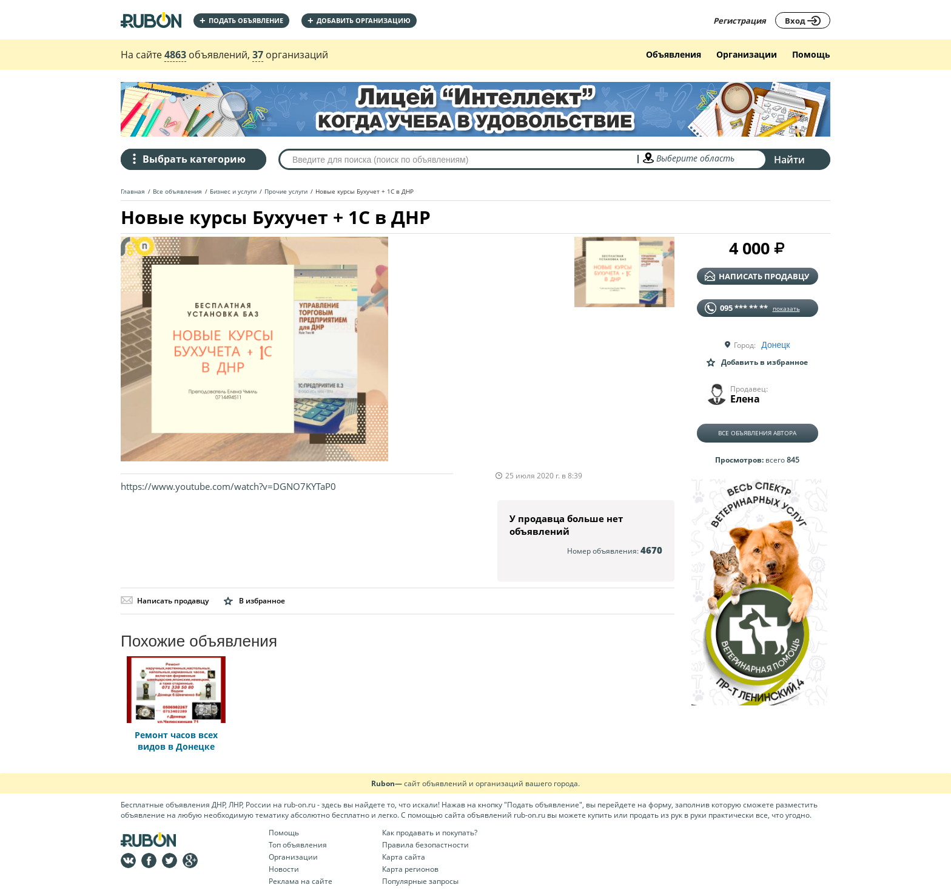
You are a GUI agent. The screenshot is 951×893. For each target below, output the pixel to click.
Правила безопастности (425, 845)
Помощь (811, 54)
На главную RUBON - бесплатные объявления (151, 19)
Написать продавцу (165, 601)
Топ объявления (298, 845)
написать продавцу (757, 276)
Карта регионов (410, 869)
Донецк (775, 345)
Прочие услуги (285, 191)
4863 (175, 54)
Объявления (673, 54)
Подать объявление (241, 20)
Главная (133, 191)
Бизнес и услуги (233, 191)
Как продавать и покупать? (429, 832)
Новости (284, 869)
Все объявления (177, 191)
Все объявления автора (757, 433)
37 (257, 54)
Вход (803, 20)
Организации (746, 54)
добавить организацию (359, 20)
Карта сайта (403, 857)
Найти (789, 159)
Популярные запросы (420, 881)
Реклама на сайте (300, 881)
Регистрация (739, 20)
